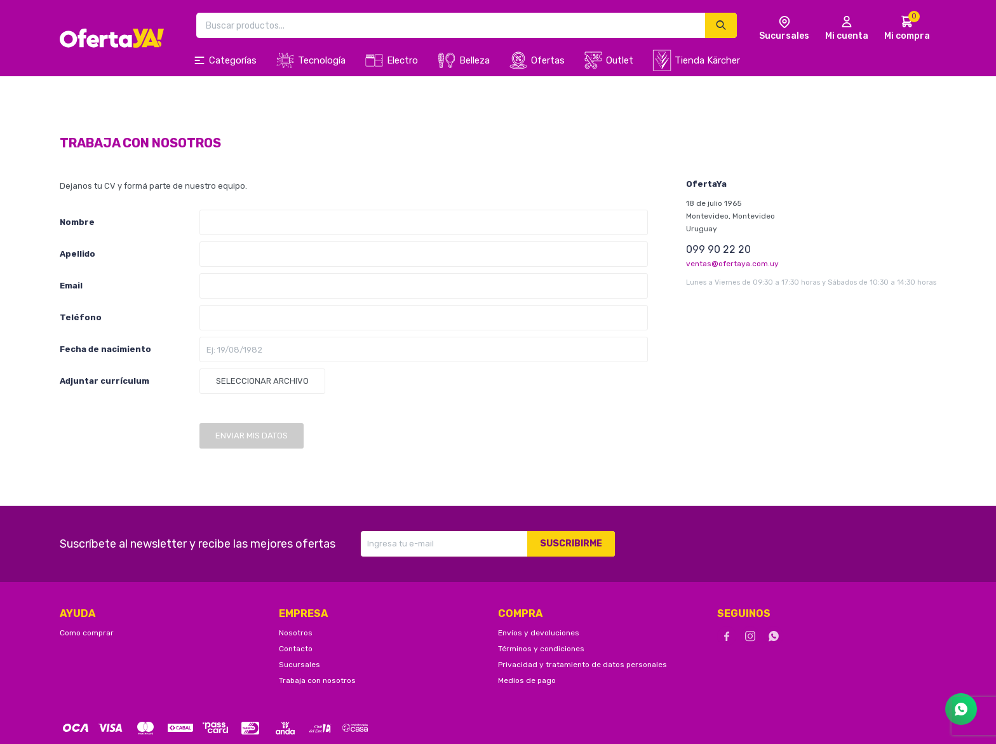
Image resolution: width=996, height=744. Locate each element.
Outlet (619, 60)
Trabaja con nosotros (317, 680)
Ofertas (548, 60)
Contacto (296, 648)
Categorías (233, 60)
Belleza (474, 60)
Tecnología (322, 60)
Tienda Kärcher (707, 60)
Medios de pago (527, 680)
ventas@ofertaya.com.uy (732, 263)
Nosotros (296, 632)
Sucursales (299, 664)
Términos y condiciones (541, 648)
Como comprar (87, 632)
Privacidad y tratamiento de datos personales (582, 664)
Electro (402, 60)
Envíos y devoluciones (538, 632)
